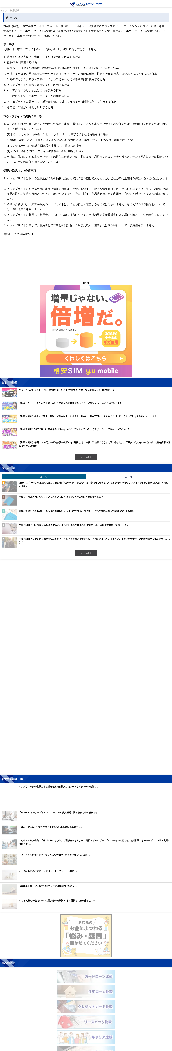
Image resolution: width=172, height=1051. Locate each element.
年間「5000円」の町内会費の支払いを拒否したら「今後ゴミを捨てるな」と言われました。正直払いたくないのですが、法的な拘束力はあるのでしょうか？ (94, 540)
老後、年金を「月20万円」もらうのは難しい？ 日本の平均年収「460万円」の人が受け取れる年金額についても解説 (76, 511)
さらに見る (86, 457)
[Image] (86, 4)
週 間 (43, 477)
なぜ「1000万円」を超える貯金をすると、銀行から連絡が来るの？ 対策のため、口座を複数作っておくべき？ (74, 525)
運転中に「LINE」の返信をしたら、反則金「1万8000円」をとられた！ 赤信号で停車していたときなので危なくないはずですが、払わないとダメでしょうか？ (93, 484)
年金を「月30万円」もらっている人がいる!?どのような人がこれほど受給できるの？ (61, 497)
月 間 (128, 477)
